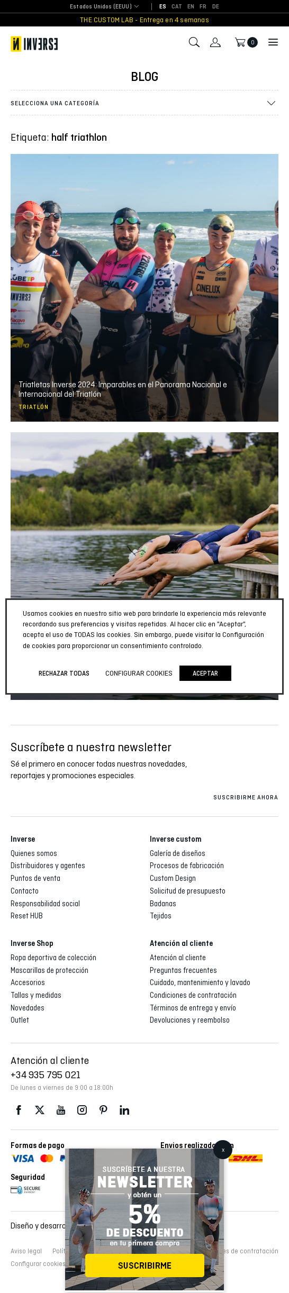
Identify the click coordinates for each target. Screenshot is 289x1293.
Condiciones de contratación (193, 995)
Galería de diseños (177, 853)
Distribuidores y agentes (48, 865)
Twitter (40, 1110)
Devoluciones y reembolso (190, 1020)
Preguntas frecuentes (183, 970)
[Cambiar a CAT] (176, 7)
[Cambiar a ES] (162, 7)
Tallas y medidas (36, 995)
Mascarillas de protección (49, 970)
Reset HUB (27, 916)
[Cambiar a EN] (190, 7)
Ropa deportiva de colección (53, 957)
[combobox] (101, 7)
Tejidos (160, 916)
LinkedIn (124, 1110)
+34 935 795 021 (45, 1074)
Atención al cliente (178, 957)
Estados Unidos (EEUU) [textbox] (101, 6)
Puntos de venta (35, 878)
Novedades (27, 1008)
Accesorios (28, 982)
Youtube (61, 1110)
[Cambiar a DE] (215, 7)
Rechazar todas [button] (64, 673)
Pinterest (103, 1110)
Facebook (18, 1110)
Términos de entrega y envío (193, 1008)
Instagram (82, 1110)
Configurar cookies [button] (38, 1264)
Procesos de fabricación (187, 865)
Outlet (20, 1020)
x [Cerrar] (223, 1149)
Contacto (25, 891)
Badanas (163, 903)
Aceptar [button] (205, 673)
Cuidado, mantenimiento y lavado (200, 982)
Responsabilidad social (45, 903)
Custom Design (173, 878)
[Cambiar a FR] (203, 7)
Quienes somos (34, 853)
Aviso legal (26, 1251)
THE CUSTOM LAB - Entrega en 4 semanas (144, 20)
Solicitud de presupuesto (187, 891)
